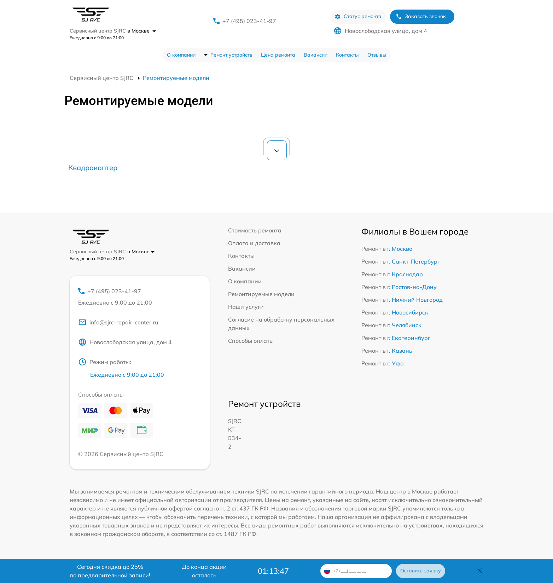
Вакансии (315, 55)
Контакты (347, 55)
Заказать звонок (421, 16)
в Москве (141, 31)
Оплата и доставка (254, 243)
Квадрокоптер (92, 167)
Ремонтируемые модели (261, 294)
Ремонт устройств (231, 55)
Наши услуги (246, 306)
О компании (181, 55)
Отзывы (376, 55)
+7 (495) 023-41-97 (249, 20)
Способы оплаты (251, 340)
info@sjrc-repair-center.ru (118, 322)
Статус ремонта (358, 16)
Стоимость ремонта (254, 230)
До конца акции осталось (204, 571)
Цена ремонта (278, 55)
